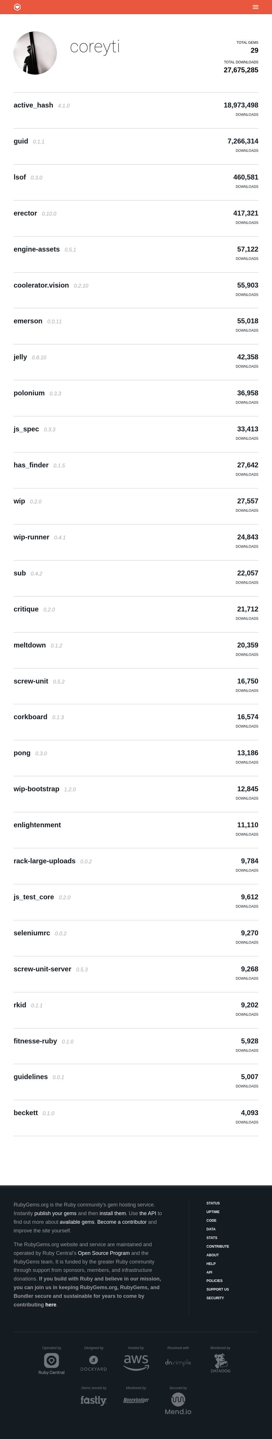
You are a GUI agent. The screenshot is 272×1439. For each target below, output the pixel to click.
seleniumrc (40, 933)
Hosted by (138, 1348)
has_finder (39, 465)
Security (215, 1298)
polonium (37, 393)
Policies (215, 1281)
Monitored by (221, 1348)
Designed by (95, 1348)
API (209, 1272)
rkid (28, 1005)
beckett (34, 1113)
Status (213, 1203)
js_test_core (42, 897)
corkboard (39, 717)
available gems (77, 1222)
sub (28, 573)
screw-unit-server (51, 969)
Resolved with (179, 1348)
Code (212, 1221)
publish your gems (55, 1213)
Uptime (213, 1212)
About (213, 1255)
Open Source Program (104, 1253)
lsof (28, 177)
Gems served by (94, 1388)
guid (29, 141)
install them (113, 1213)
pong (30, 753)
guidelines (39, 1077)
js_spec (34, 429)
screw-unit (39, 681)
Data (211, 1229)
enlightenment (37, 825)
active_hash (42, 105)
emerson (38, 321)
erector (35, 213)
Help (211, 1264)
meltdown (38, 645)
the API (147, 1213)
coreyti (95, 46)
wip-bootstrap (45, 789)
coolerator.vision (51, 285)
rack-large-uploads (53, 861)
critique (34, 609)
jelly (30, 357)
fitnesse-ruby (43, 1041)
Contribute (218, 1247)
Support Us (218, 1289)
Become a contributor (122, 1222)
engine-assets (45, 249)
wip (28, 501)
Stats (212, 1238)
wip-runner (40, 537)
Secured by (180, 1388)
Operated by (53, 1350)
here (50, 1305)
